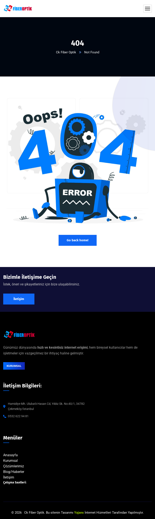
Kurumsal (10, 461)
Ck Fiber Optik (66, 52)
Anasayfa (10, 455)
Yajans (79, 512)
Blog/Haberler (13, 472)
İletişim (8, 477)
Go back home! (78, 240)
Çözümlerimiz (13, 466)
